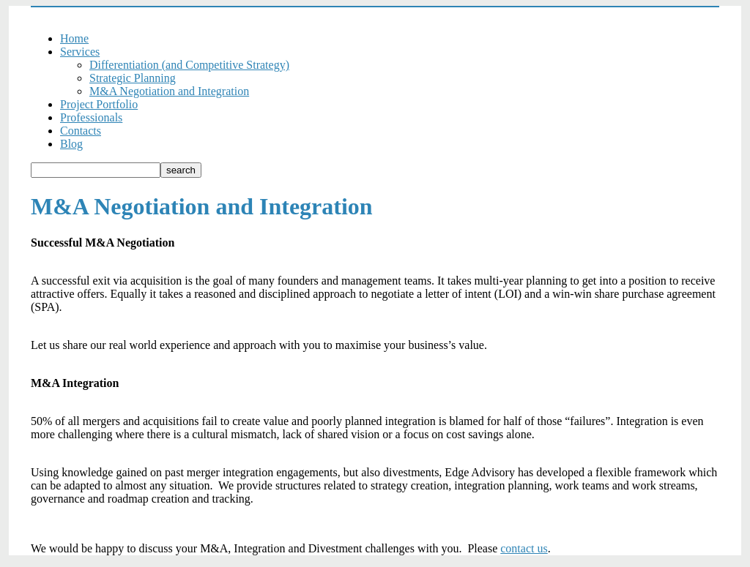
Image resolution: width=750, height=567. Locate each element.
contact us (523, 548)
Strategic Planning (132, 78)
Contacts (80, 130)
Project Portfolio (99, 104)
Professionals (91, 117)
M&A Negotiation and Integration (169, 91)
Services (80, 51)
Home (74, 38)
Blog (71, 144)
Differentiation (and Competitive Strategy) (189, 65)
